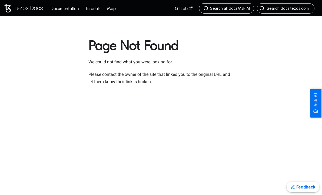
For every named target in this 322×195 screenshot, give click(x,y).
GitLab (183, 8)
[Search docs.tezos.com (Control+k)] (285, 8)
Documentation (65, 8)
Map (111, 8)
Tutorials (93, 8)
